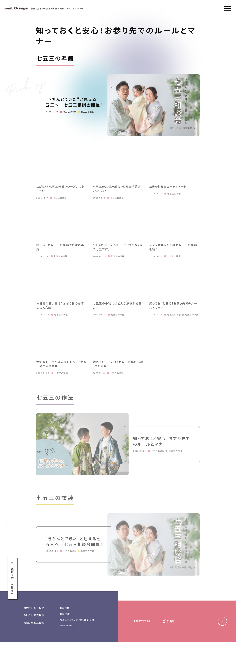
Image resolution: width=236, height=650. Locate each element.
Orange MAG (67, 625)
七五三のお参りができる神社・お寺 (77, 619)
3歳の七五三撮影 (34, 608)
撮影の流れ (66, 613)
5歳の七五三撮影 (34, 615)
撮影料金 (64, 607)
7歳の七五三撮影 (34, 622)
